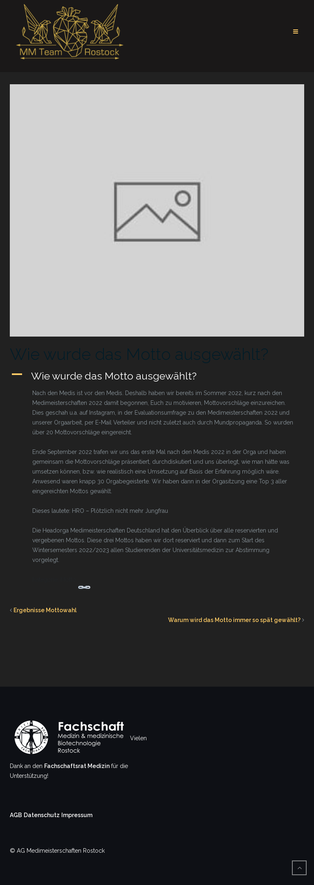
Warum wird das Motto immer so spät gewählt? (234, 620)
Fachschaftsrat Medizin (77, 766)
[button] (157, 376)
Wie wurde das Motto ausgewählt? (139, 354)
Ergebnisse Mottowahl (44, 610)
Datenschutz (42, 815)
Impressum (76, 815)
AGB (16, 815)
